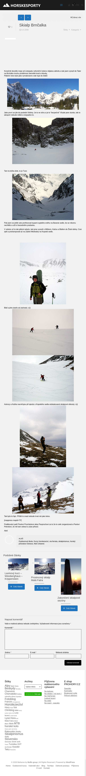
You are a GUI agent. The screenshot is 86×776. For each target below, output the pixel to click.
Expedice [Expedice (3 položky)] (18, 696)
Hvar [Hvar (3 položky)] (11, 707)
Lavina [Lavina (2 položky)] (6, 713)
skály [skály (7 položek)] (7, 737)
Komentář (9, 628)
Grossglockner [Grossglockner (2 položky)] (16, 702)
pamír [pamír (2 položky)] (9, 729)
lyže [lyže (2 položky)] (17, 718)
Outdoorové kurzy (20, 766)
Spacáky (67, 688)
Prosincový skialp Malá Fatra (40, 579)
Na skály (47, 701)
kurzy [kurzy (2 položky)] (20, 710)
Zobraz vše (75, 17)
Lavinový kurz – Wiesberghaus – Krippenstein (14, 576)
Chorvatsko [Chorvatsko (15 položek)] (11, 693)
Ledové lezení (50, 698)
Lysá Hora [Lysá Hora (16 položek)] (10, 718)
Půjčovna (75, 766)
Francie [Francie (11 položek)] (8, 701)
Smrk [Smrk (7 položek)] (14, 742)
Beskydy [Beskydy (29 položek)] (10, 688)
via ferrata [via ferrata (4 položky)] (8, 747)
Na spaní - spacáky (52, 703)
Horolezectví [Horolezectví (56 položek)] (14, 704)
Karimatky (68, 691)
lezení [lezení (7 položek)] (7, 715)
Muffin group (33, 762)
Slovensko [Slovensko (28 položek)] (11, 739)
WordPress (70, 762)
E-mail (33, 652)
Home (8, 766)
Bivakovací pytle (70, 693)
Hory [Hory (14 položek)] (7, 707)
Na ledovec (48, 691)
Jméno (8, 652)
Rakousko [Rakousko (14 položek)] (10, 731)
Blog (43, 766)
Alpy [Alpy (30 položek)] (7, 685)
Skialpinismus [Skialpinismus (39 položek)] (14, 734)
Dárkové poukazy (62, 766)
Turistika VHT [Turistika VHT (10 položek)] (15, 744)
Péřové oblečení (70, 695)
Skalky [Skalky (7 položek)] (18, 732)
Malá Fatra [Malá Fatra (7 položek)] (9, 721)
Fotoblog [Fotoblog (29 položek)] (10, 699)
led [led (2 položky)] (13, 713)
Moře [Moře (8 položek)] (11, 723)
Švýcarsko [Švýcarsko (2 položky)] (13, 749)
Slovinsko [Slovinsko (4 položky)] (8, 742)
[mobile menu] (61, 5)
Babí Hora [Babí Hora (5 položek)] (14, 686)
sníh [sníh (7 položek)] (18, 742)
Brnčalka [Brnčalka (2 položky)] (18, 689)
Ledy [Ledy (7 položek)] (16, 713)
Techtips (50, 766)
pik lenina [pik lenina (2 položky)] (14, 729)
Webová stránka (62, 652)
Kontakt (47, 768)
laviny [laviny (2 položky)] (10, 713)
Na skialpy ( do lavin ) (52, 694)
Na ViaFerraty (49, 696)
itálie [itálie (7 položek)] (16, 710)
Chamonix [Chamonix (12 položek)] (10, 691)
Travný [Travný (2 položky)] (6, 744)
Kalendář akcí (34, 766)
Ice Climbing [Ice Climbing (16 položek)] (11, 709)
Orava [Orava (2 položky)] (6, 729)
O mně (39, 768)
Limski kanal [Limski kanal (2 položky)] (13, 715)
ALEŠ (21, 539)
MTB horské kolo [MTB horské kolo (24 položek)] (12, 725)
